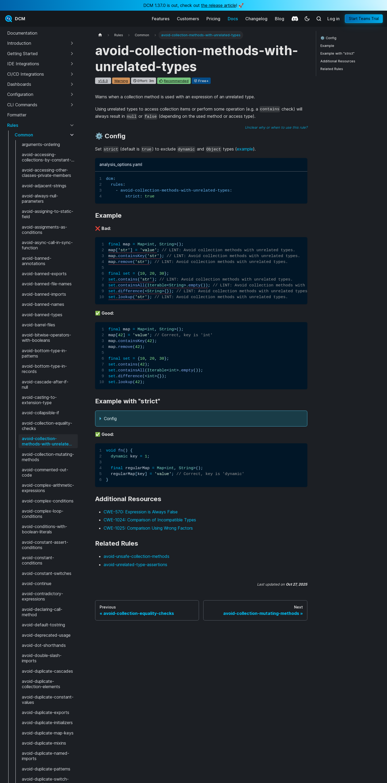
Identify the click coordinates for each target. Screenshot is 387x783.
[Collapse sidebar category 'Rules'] (72, 125)
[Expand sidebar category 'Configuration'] (72, 94)
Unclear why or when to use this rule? (276, 127)
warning (121, 81)
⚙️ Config (328, 38)
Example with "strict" (337, 53)
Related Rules (331, 69)
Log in (333, 18)
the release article (218, 5)
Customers (188, 18)
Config (110, 418)
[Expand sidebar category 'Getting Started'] (72, 53)
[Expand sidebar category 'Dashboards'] (72, 84)
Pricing (213, 18)
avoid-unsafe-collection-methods (136, 556)
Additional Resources (337, 61)
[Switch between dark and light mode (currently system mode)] (307, 18)
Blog (279, 18)
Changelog (256, 18)
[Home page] (100, 35)
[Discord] (295, 18)
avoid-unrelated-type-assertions (135, 564)
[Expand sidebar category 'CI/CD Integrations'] (72, 74)
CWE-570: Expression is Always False (141, 511)
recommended (176, 81)
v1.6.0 (103, 81)
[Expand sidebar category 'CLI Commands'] (72, 104)
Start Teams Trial (364, 18)
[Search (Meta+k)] (319, 18)
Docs (233, 18)
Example (327, 46)
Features (160, 18)
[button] (41, 43)
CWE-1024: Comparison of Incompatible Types (150, 519)
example (245, 149)
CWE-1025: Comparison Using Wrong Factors (148, 528)
